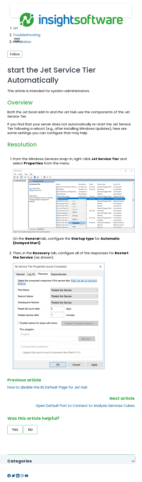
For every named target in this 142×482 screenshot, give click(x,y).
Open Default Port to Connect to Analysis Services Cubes (85, 405)
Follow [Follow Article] (15, 54)
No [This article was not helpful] (30, 429)
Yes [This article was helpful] (15, 429)
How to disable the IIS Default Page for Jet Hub (47, 387)
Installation (22, 41)
